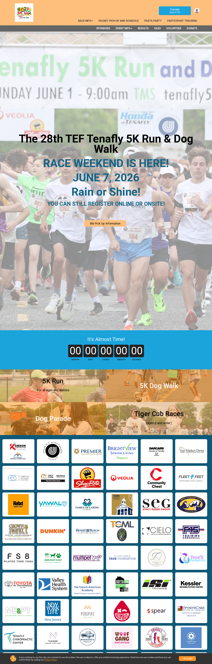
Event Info (123, 28)
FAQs (157, 28)
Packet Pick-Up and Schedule (119, 20)
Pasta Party (153, 20)
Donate (174, 11)
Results (143, 28)
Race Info (84, 20)
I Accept (187, 658)
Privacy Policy (50, 660)
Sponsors (103, 28)
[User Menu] (197, 11)
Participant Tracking (182, 20)
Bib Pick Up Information (105, 223)
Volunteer (173, 28)
